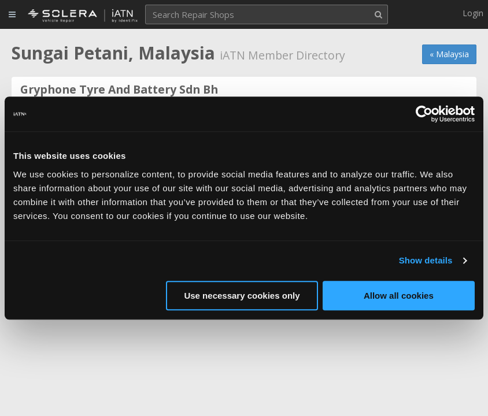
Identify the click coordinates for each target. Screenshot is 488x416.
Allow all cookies (399, 295)
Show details (426, 260)
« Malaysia (449, 54)
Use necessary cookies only (242, 295)
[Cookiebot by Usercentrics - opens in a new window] (424, 113)
